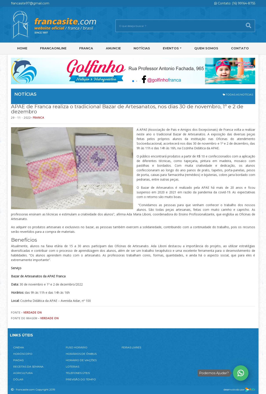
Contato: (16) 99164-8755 (234, 3)
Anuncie (113, 48)
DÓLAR (18, 379)
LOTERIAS (72, 366)
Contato (240, 48)
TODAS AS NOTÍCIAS (237, 94)
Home (22, 48)
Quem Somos (206, 48)
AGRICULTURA (23, 373)
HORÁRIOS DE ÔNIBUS (81, 353)
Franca (86, 48)
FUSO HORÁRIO (76, 347)
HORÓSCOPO (22, 353)
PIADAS (18, 360)
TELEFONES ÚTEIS (78, 373)
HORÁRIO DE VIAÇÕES (81, 360)
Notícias (142, 48)
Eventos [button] (171, 48)
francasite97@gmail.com (30, 3)
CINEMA (18, 347)
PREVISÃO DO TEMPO (81, 379)
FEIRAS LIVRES (131, 347)
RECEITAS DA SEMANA (28, 366)
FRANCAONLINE (53, 48)
